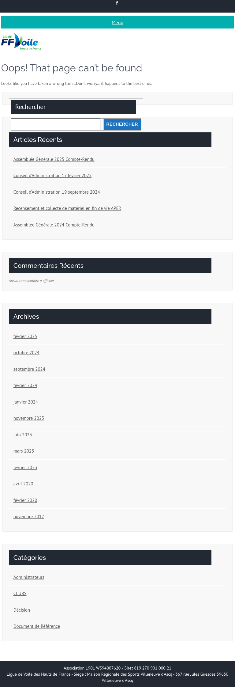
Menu (117, 22)
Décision (21, 610)
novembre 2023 (28, 418)
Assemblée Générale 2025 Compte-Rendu (54, 159)
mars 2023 (23, 451)
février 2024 (25, 385)
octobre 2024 (26, 352)
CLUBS (20, 593)
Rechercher (30, 107)
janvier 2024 (25, 402)
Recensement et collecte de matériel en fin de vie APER (67, 208)
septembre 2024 (29, 369)
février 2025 (25, 336)
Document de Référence (36, 626)
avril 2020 (23, 484)
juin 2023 (22, 435)
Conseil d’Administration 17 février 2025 (52, 175)
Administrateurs (28, 577)
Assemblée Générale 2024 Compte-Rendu (54, 225)
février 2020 (25, 500)
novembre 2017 (28, 516)
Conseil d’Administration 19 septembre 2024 (56, 192)
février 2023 (25, 467)
